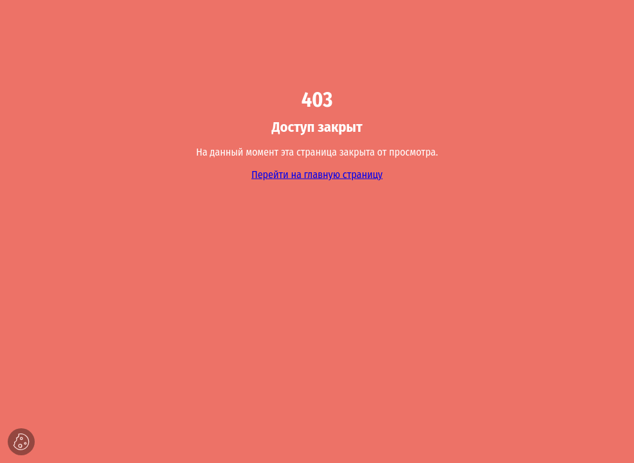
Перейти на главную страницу (317, 174)
